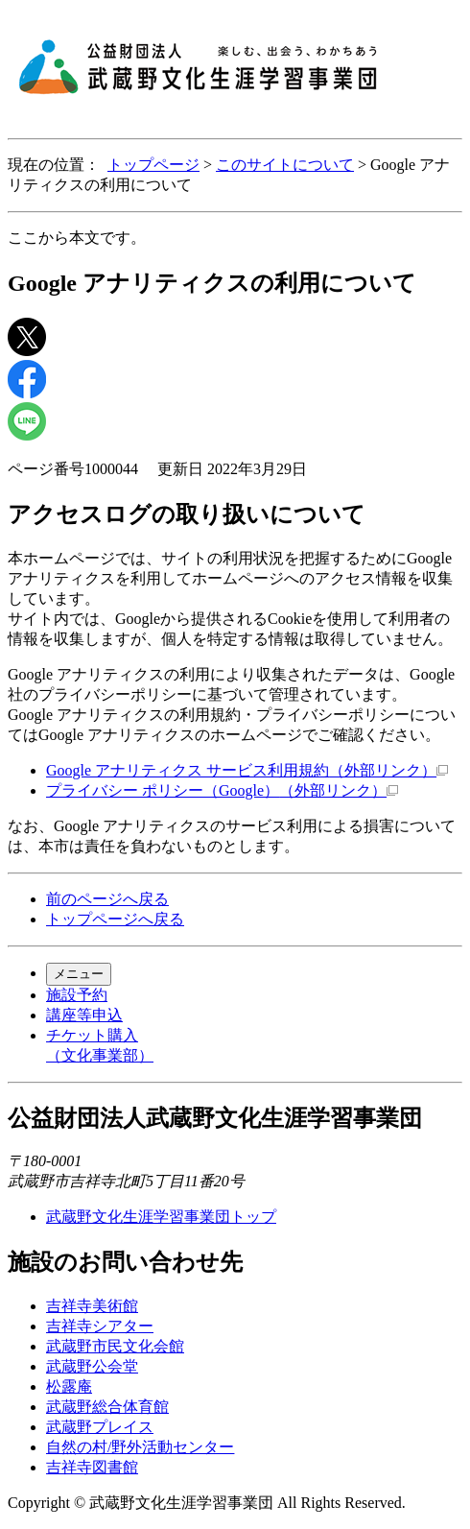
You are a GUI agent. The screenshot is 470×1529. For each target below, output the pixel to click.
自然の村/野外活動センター (140, 1447)
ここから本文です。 (77, 237)
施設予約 (76, 995)
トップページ (153, 164)
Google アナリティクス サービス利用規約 (247, 770)
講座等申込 (84, 1015)
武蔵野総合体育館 (107, 1406)
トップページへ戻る (115, 919)
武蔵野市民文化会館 (115, 1346)
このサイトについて (285, 164)
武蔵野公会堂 (92, 1366)
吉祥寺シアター (99, 1326)
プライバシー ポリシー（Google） (222, 790)
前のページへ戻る (107, 899)
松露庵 (69, 1386)
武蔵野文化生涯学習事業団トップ (161, 1216)
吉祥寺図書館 (92, 1467)
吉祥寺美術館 (92, 1306)
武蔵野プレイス (99, 1427)
